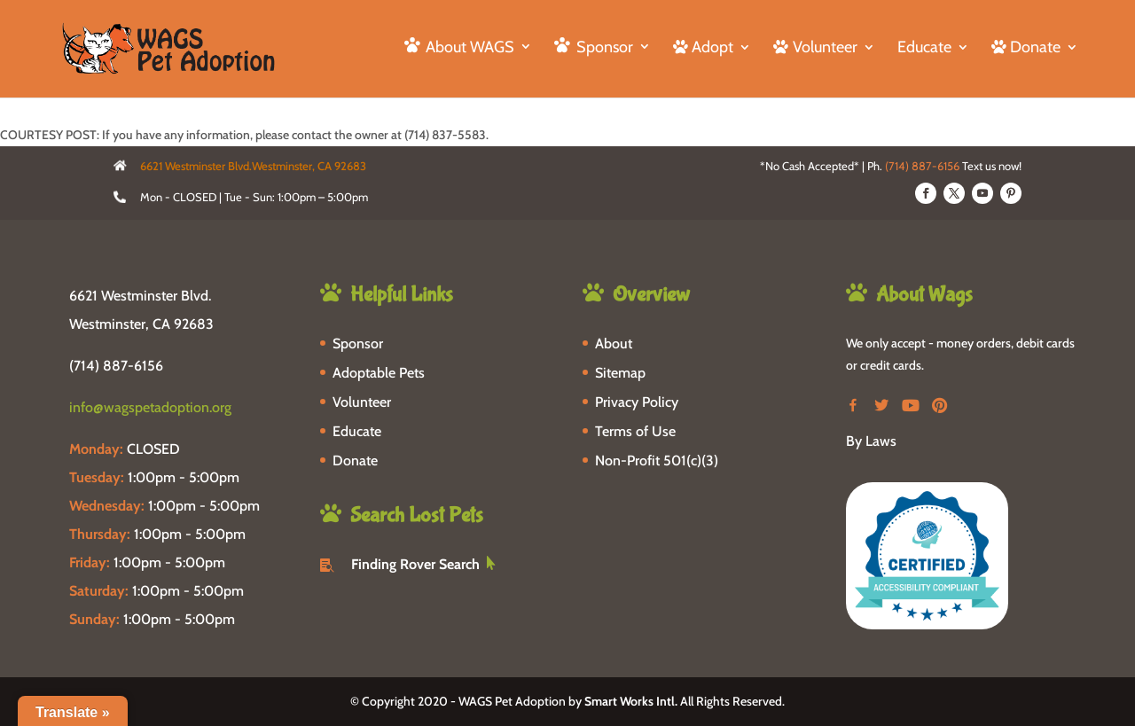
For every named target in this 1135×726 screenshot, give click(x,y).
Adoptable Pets (379, 372)
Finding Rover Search (415, 564)
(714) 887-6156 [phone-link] (116, 365)
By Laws (871, 441)
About (613, 343)
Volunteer (362, 402)
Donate (355, 460)
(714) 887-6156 (922, 166)
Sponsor (358, 343)
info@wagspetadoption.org (150, 407)
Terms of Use (635, 431)
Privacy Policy (636, 402)
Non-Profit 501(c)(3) (656, 460)
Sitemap (620, 372)
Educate (924, 49)
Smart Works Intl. (630, 701)
